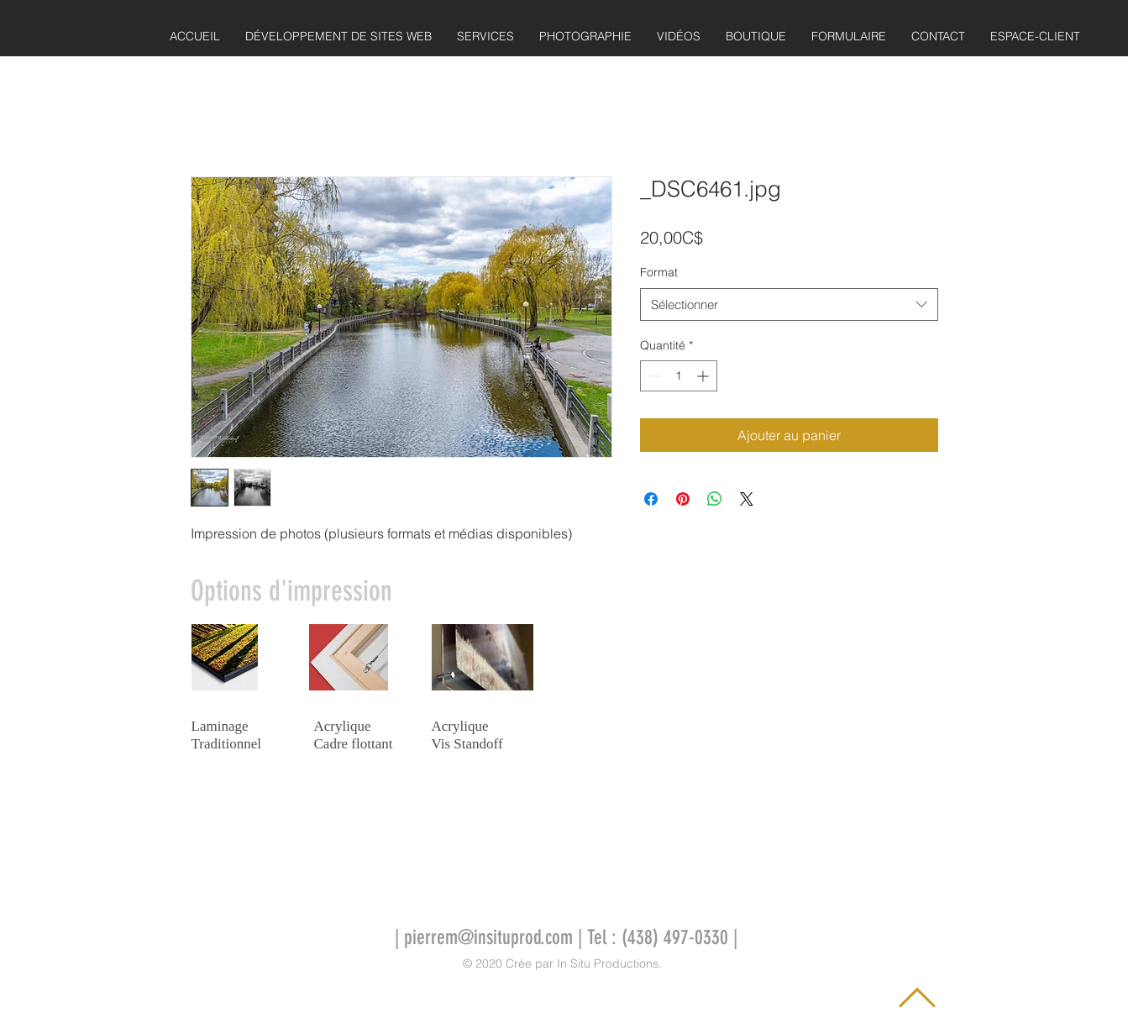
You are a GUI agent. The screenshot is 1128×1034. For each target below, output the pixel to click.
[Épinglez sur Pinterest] (683, 499)
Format (659, 272)
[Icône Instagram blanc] (533, 1001)
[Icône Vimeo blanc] (619, 1001)
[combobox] (789, 304)
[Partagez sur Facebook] (651, 499)
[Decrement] (653, 376)
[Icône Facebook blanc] (505, 1001)
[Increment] (704, 376)
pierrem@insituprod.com (488, 937)
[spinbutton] (679, 376)
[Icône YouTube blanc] (562, 1001)
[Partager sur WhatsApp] (715, 499)
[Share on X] (747, 499)
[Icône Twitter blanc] (590, 1001)
